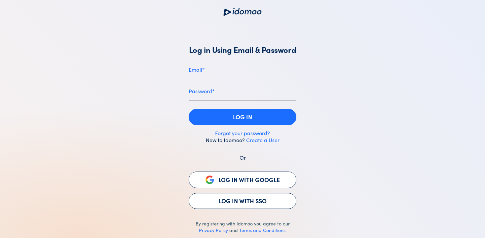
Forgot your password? (242, 133)
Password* (202, 91)
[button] (242, 117)
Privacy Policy (213, 230)
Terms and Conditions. (262, 230)
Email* (197, 69)
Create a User (263, 139)
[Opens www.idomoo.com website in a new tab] (242, 12)
